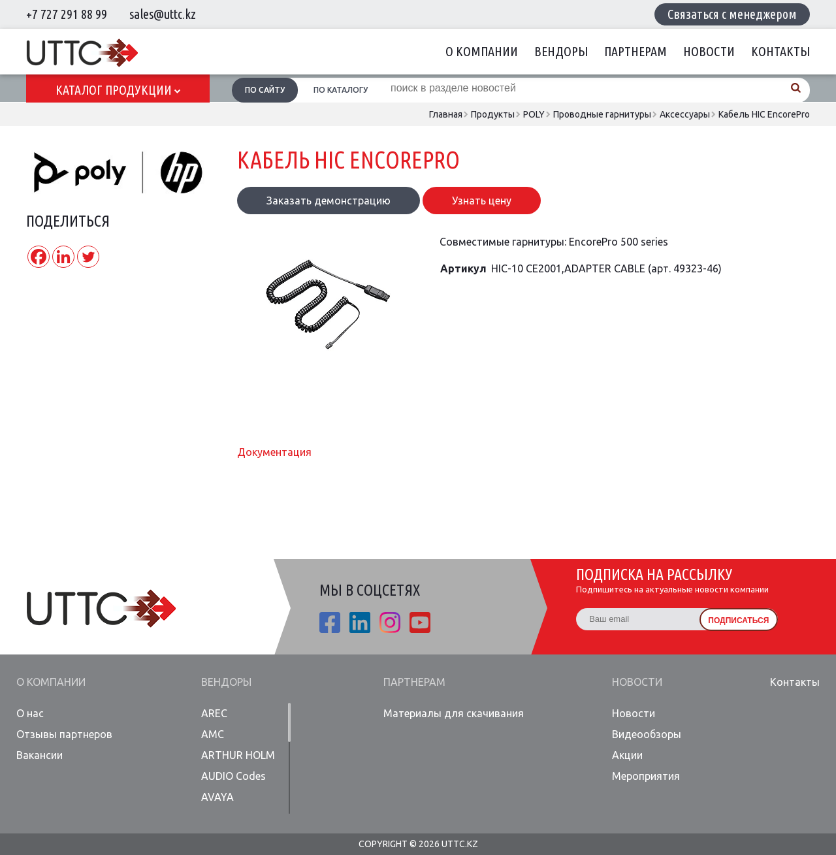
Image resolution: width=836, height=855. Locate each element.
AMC (212, 734)
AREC (214, 713)
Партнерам (635, 51)
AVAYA (217, 797)
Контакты (780, 51)
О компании (481, 51)
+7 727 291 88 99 (66, 14)
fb (329, 622)
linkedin (359, 622)
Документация (274, 452)
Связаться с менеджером (732, 14)
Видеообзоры (646, 734)
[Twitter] (88, 257)
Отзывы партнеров (64, 734)
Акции (627, 755)
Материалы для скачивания (453, 713)
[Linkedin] (63, 257)
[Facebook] (38, 257)
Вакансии (39, 755)
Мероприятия (646, 776)
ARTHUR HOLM (238, 755)
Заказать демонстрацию (328, 200)
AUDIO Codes (233, 776)
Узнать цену (481, 200)
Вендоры (561, 51)
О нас (30, 713)
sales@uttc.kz (162, 14)
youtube (420, 622)
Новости (709, 51)
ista (389, 622)
